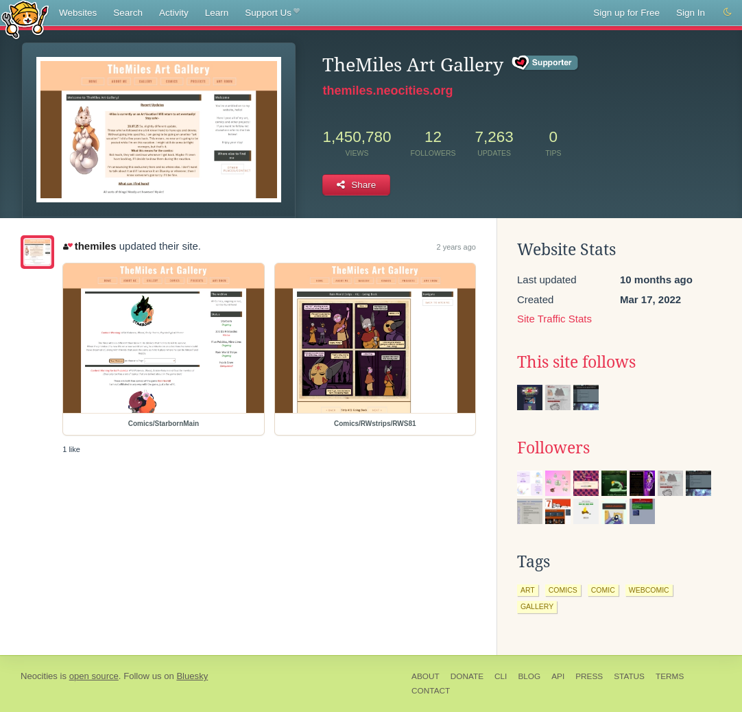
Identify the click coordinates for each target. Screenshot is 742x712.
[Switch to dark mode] (727, 12)
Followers (553, 448)
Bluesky (192, 676)
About (425, 676)
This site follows (576, 362)
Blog (529, 676)
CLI (500, 676)
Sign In (690, 13)
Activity (174, 13)
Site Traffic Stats (554, 318)
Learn (217, 13)
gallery (536, 606)
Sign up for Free (626, 13)
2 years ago (455, 247)
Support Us (272, 13)
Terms (670, 676)
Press (589, 676)
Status (629, 676)
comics (563, 590)
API (557, 676)
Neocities (39, 676)
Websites (78, 13)
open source (94, 676)
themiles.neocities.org (387, 90)
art (527, 590)
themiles (89, 246)
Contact (430, 691)
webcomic (649, 590)
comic (603, 590)
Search (128, 13)
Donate (467, 676)
